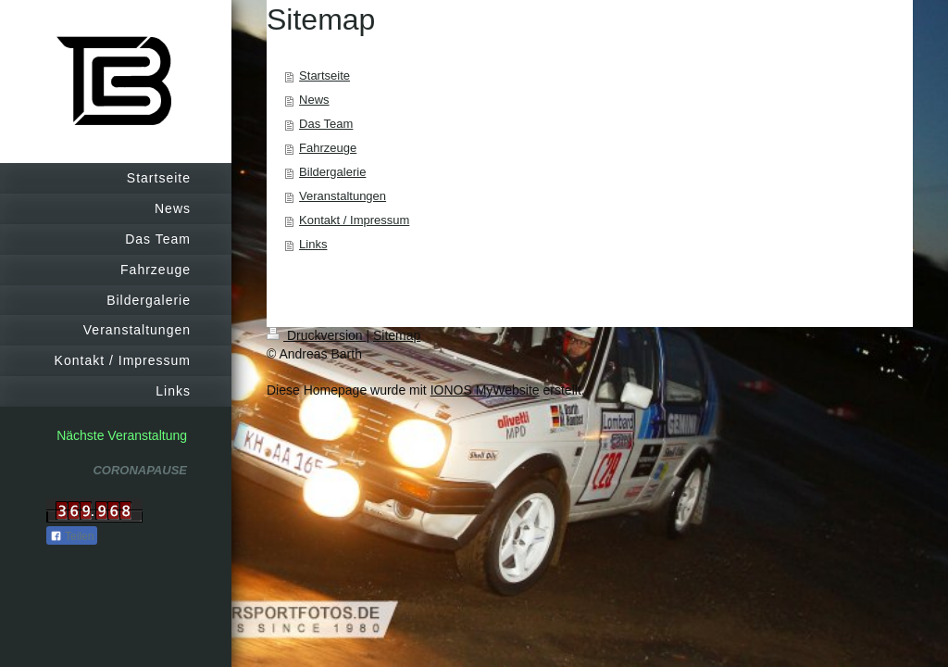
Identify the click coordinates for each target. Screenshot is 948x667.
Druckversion (316, 335)
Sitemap (396, 335)
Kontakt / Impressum (354, 220)
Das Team (326, 124)
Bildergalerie (332, 172)
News (314, 100)
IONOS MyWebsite (485, 390)
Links (313, 244)
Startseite (324, 75)
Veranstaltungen (342, 196)
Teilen (72, 536)
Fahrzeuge (327, 148)
